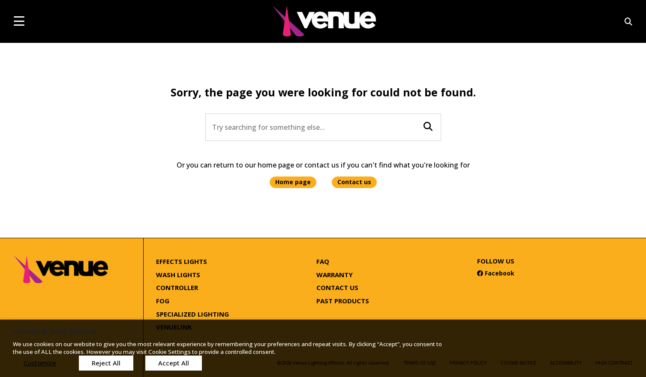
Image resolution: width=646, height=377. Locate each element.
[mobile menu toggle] (19, 21)
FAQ (322, 261)
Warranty (334, 274)
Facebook (495, 273)
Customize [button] (40, 363)
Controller (177, 287)
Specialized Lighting (192, 314)
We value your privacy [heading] (55, 331)
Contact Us (337, 287)
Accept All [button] (173, 363)
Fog (162, 300)
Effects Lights (181, 261)
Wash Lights (178, 274)
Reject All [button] (106, 363)
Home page (293, 182)
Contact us (354, 182)
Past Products (342, 300)
